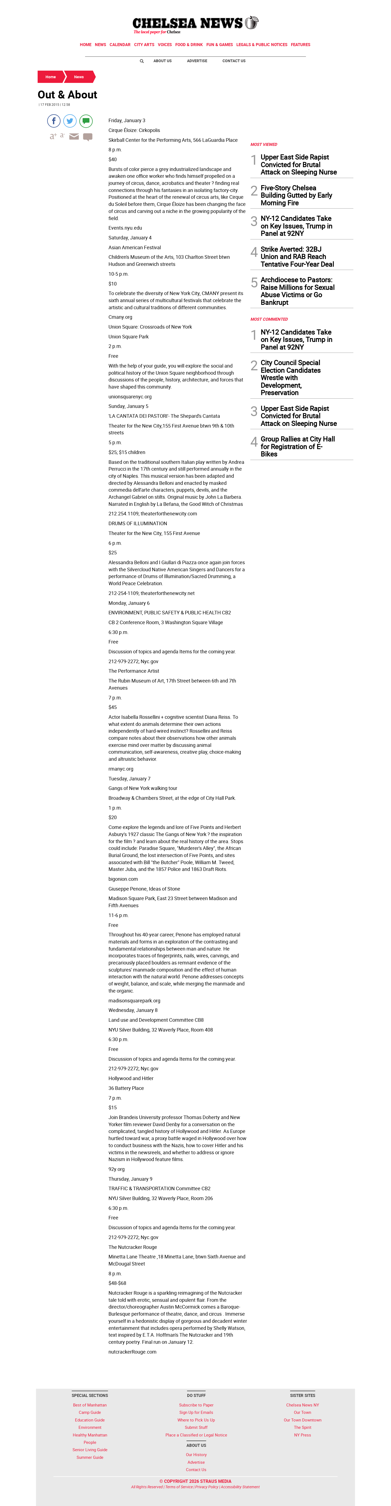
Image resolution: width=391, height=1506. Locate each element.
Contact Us (234, 60)
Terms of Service (179, 1486)
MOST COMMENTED (269, 319)
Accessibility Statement (240, 1486)
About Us (163, 60)
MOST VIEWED (263, 144)
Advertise (197, 60)
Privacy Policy (206, 1486)
